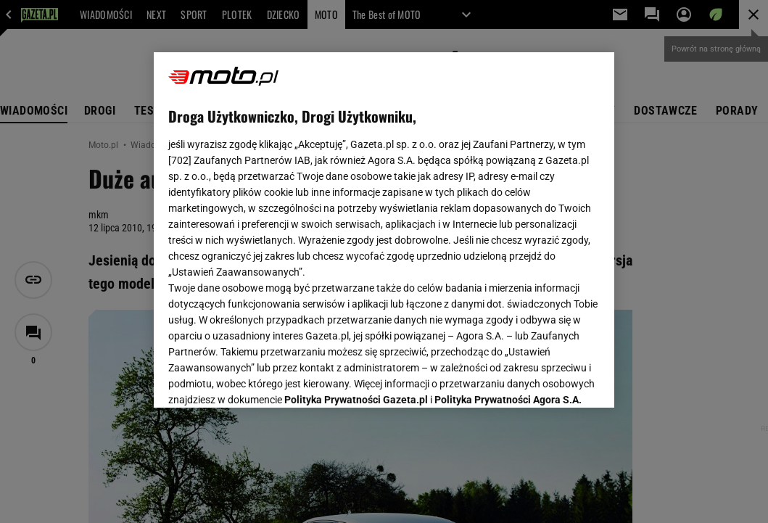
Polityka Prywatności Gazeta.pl (356, 223)
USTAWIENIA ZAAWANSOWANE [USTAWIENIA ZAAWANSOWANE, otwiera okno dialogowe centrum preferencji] (263, 378)
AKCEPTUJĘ (551, 379)
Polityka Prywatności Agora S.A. (508, 223)
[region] (384, 230)
